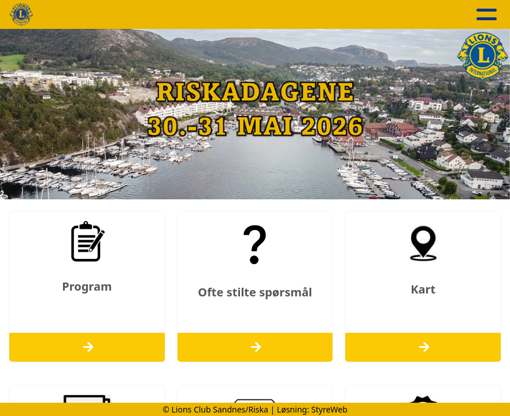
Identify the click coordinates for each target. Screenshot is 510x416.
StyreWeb (329, 409)
